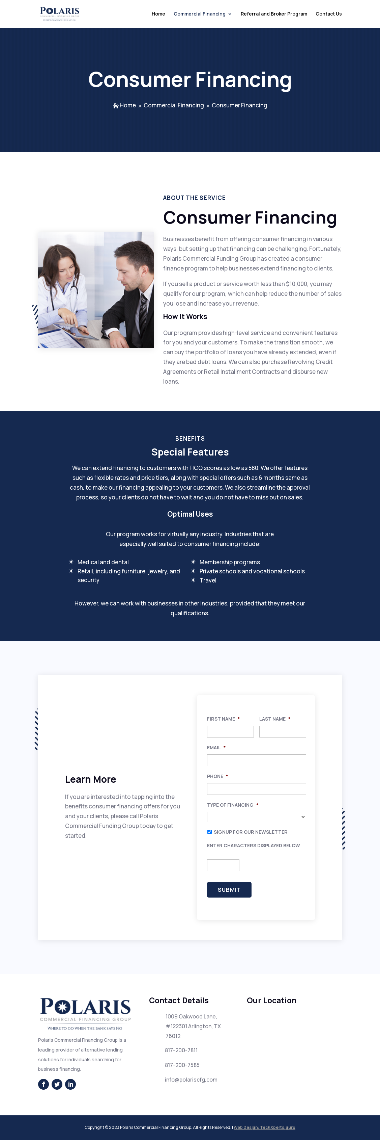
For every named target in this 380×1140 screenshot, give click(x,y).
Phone (217, 776)
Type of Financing (233, 805)
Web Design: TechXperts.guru (264, 1127)
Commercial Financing (200, 14)
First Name (223, 719)
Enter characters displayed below (253, 846)
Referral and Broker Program (274, 14)
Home (158, 14)
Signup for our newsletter (251, 832)
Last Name (275, 719)
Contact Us (329, 14)
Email (216, 748)
